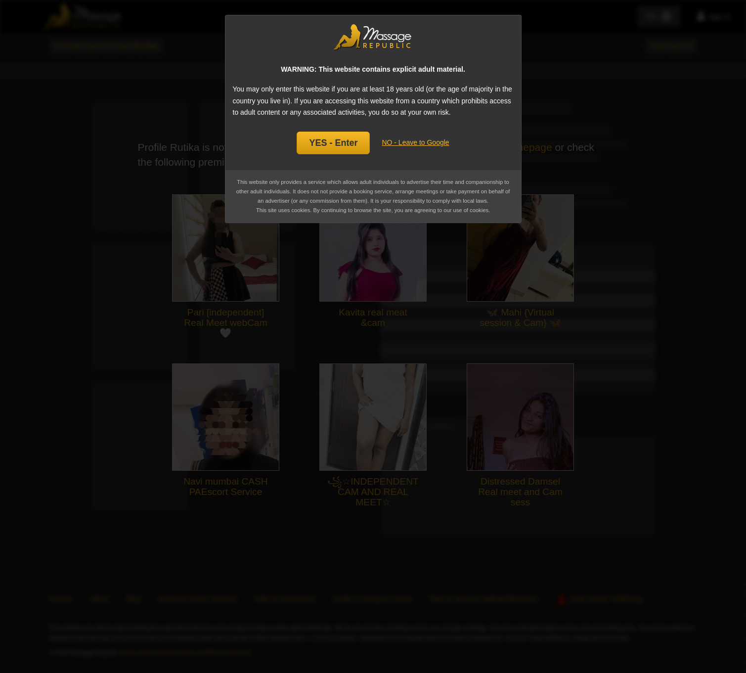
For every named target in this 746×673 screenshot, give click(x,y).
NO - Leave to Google (415, 142)
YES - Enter (333, 143)
